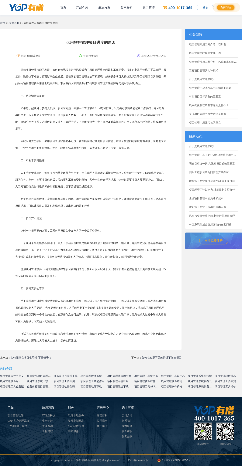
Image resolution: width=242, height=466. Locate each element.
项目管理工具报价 (225, 386)
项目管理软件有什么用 (147, 381)
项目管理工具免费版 (12, 386)
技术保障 (127, 426)
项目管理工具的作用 (92, 381)
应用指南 (102, 420)
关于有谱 (149, 7)
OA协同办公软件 (17, 426)
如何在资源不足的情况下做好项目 (162, 357)
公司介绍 (127, 415)
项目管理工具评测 (64, 381)
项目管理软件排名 (225, 376)
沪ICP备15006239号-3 (138, 460)
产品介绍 (82, 7)
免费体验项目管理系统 (40, 386)
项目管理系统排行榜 (200, 376)
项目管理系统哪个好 (119, 376)
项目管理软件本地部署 (174, 381)
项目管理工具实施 (225, 381)
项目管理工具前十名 (173, 376)
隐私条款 (127, 436)
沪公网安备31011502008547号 (174, 460)
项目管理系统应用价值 (120, 381)
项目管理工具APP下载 (147, 386)
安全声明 (127, 431)
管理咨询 (47, 426)
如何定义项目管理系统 (40, 376)
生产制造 (47, 420)
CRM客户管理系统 (18, 420)
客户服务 (73, 431)
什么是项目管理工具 (66, 376)
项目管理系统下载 (118, 386)
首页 (63, 7)
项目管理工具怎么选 (146, 376)
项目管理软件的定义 (12, 376)
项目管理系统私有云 (200, 381)
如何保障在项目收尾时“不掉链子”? (31, 357)
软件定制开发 (76, 420)
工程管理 (47, 431)
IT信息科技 (48, 415)
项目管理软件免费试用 (67, 386)
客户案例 (126, 7)
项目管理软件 (15, 415)
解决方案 (104, 7)
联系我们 (127, 420)
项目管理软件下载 (91, 386)
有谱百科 (14, 23)
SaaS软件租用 (76, 426)
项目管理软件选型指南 (94, 376)
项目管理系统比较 (37, 381)
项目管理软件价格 (171, 386)
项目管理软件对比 (10, 381)
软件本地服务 (76, 415)
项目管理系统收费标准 (201, 386)
